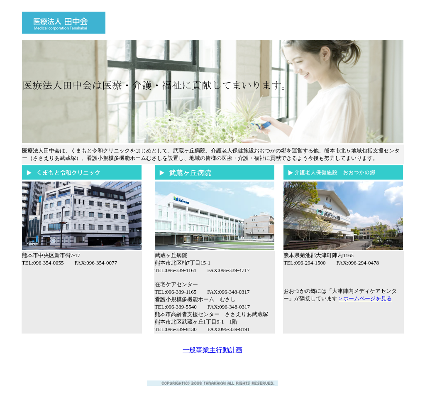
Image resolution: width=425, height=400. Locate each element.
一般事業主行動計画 (212, 349)
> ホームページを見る (365, 298)
